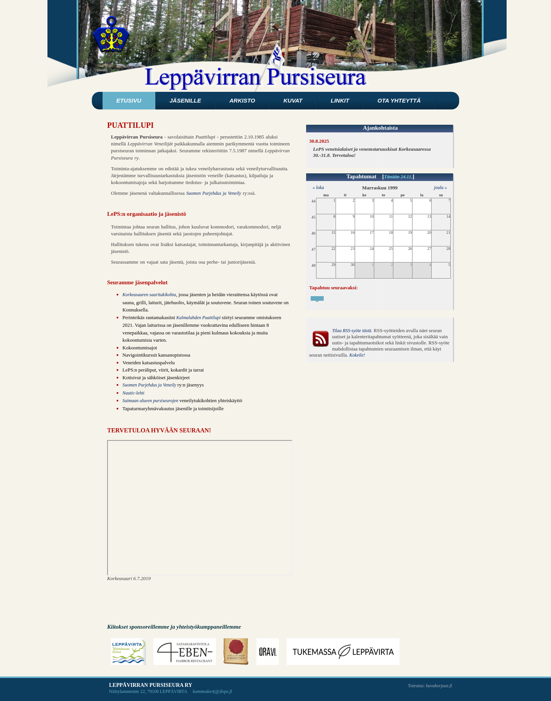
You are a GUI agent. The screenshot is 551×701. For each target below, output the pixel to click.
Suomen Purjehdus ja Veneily (213, 193)
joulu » (440, 187)
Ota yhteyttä (399, 100)
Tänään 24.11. (398, 176)
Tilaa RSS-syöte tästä (351, 330)
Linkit (340, 100)
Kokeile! (357, 355)
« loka (316, 187)
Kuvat (293, 100)
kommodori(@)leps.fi (212, 691)
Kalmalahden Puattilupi (198, 317)
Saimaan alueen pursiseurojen (150, 400)
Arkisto (242, 100)
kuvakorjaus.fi (439, 685)
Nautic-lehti (133, 393)
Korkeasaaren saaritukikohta (149, 294)
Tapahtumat (361, 176)
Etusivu (128, 100)
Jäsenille (185, 100)
